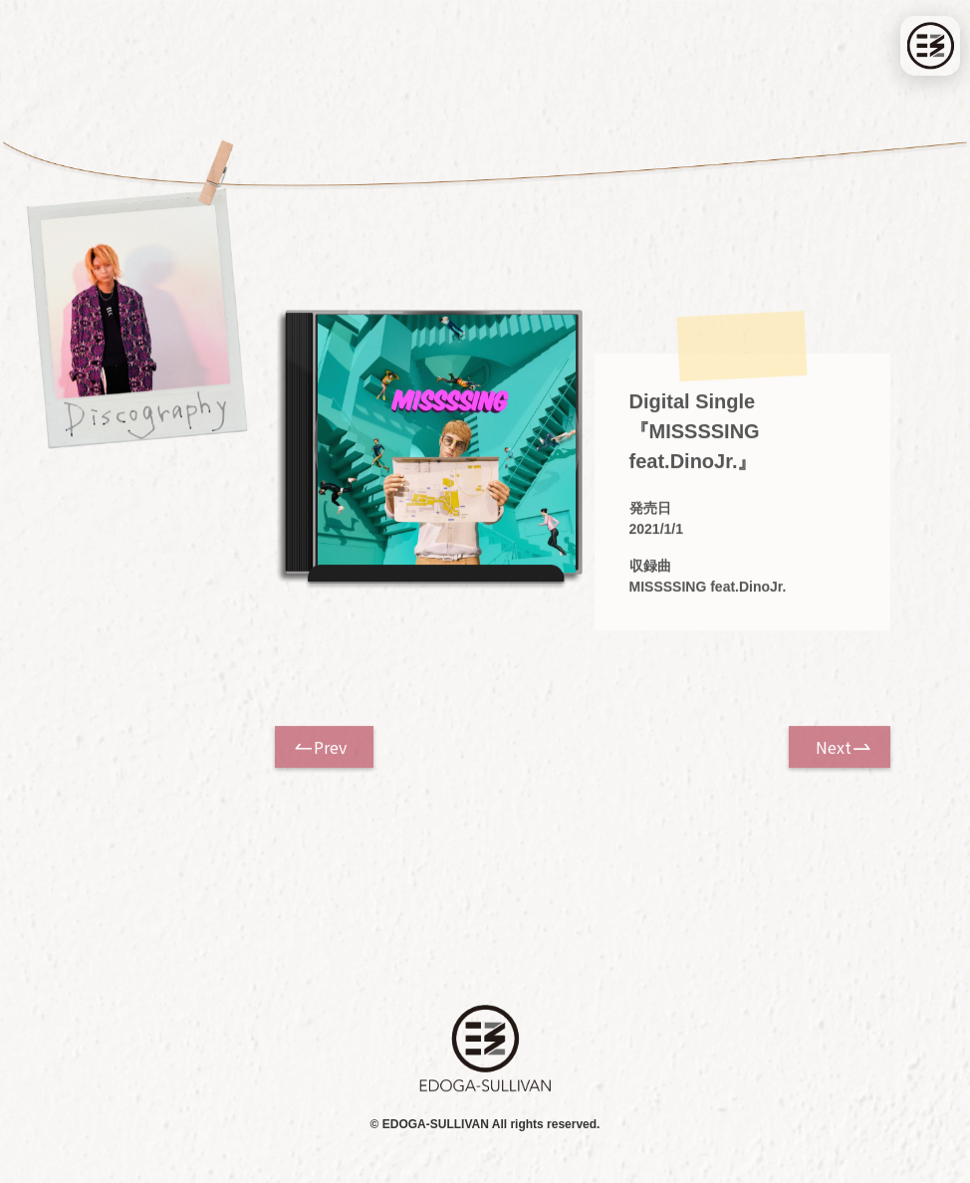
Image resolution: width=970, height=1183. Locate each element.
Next (833, 748)
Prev (330, 748)
